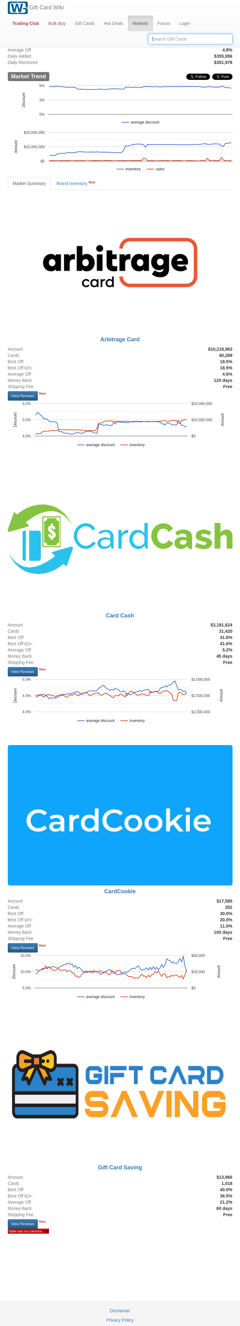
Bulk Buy (57, 23)
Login (184, 23)
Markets (140, 23)
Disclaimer (120, 1310)
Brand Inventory (75, 183)
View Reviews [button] (22, 396)
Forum (164, 23)
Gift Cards (85, 23)
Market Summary (29, 183)
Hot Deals (113, 23)
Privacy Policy (120, 1320)
